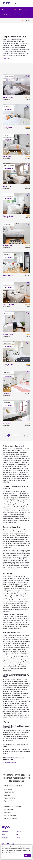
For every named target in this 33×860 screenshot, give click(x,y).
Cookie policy (11, 852)
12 (23, 151)
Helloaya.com (24, 717)
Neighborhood (23, 10)
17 (16, 153)
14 (27, 151)
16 (14, 153)
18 (18, 153)
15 (28, 151)
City (3, 10)
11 (21, 151)
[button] (26, 20)
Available (4, 15)
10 (24, 123)
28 (24, 435)
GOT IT (27, 855)
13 (25, 151)
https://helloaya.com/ (9, 762)
